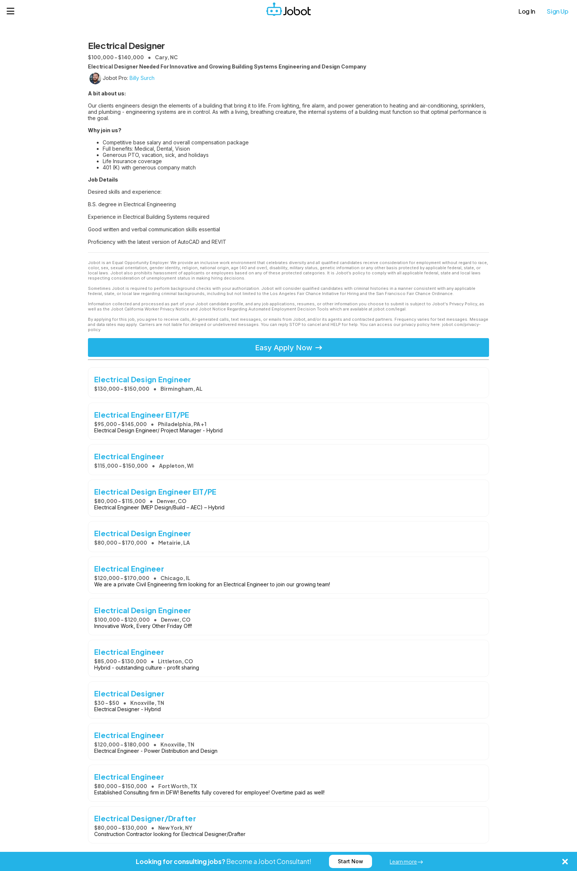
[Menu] (10, 11)
